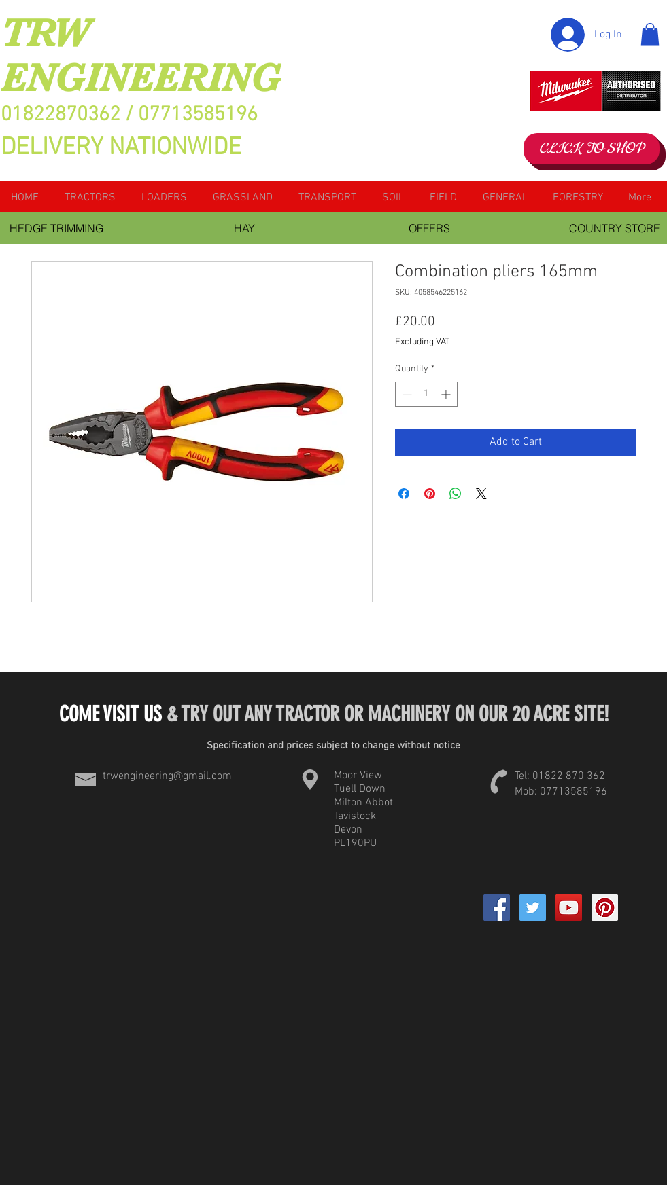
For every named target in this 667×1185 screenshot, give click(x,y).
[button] (650, 34)
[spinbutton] (426, 394)
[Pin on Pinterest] (430, 494)
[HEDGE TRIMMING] (57, 228)
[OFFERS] (430, 228)
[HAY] (245, 228)
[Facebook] (496, 907)
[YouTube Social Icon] (568, 907)
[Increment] (447, 394)
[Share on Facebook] (404, 494)
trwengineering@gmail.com (167, 776)
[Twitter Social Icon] (532, 907)
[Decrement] (405, 394)
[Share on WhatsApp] (455, 494)
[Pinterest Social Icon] (605, 907)
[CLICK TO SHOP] (592, 148)
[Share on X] (481, 494)
